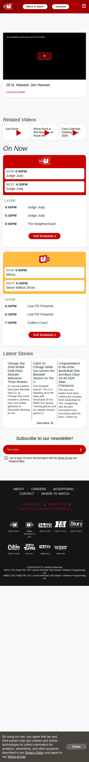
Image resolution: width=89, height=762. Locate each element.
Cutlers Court (37, 323)
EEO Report (55, 570)
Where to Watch (35, 6)
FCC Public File (18, 570)
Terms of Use (65, 458)
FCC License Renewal (37, 570)
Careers (38, 489)
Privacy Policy (31, 504)
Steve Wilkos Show (20, 287)
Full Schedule (44, 236)
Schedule (60, 6)
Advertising (63, 489)
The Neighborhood (41, 224)
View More (44, 423)
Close (76, 746)
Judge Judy (14, 176)
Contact (27, 493)
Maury (10, 274)
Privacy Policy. (17, 461)
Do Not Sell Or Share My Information (44, 509)
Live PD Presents (41, 306)
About (18, 489)
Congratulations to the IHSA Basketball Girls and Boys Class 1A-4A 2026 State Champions (69, 374)
